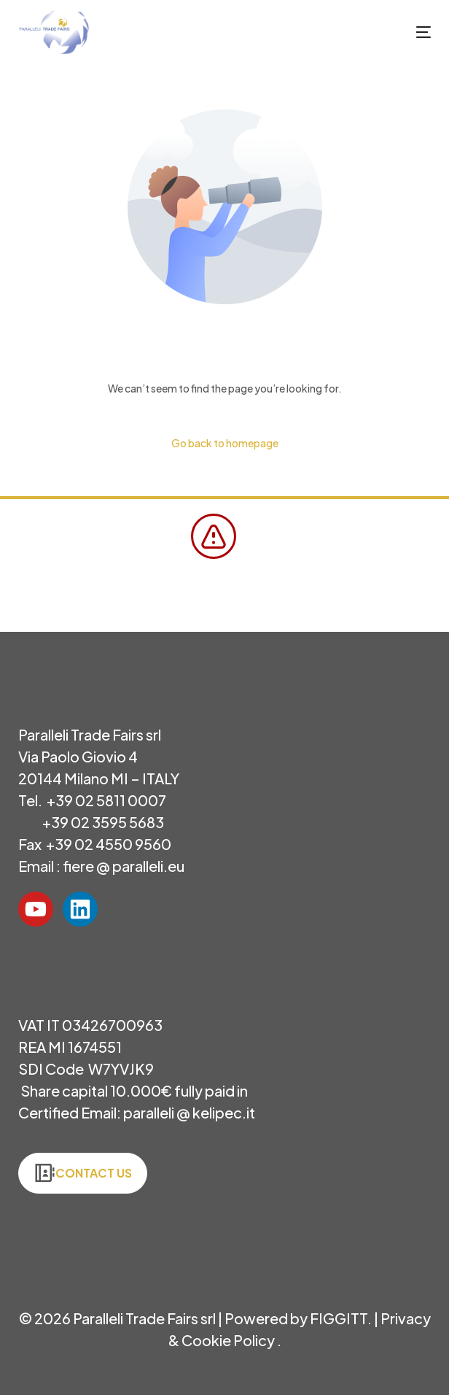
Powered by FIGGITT (295, 1318)
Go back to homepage (224, 442)
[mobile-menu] (409, 32)
